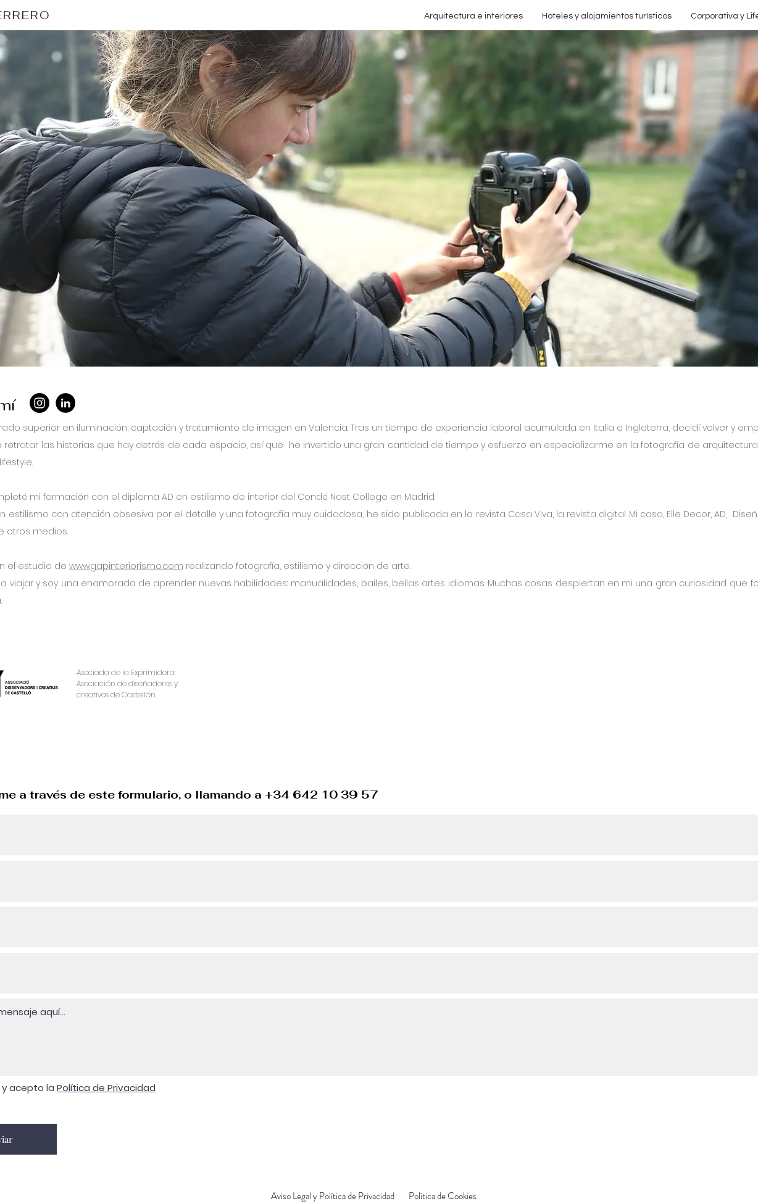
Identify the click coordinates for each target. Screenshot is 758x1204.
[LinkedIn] (65, 403)
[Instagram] (39, 403)
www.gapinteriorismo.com (126, 566)
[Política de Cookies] (442, 1196)
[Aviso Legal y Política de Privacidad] (333, 1196)
